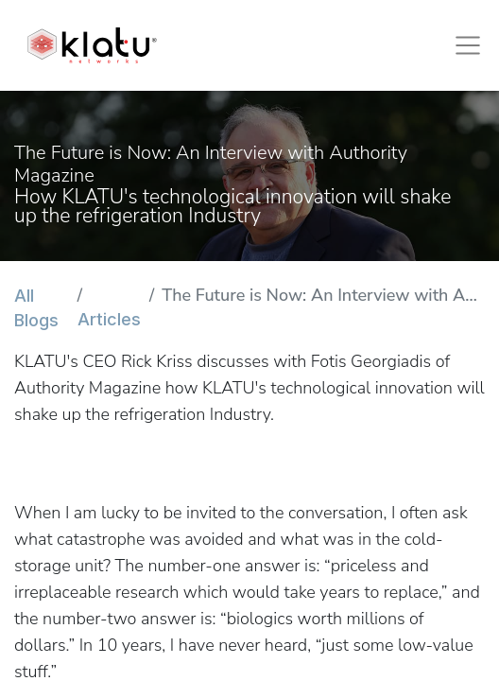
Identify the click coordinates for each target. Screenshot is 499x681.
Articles (109, 319)
